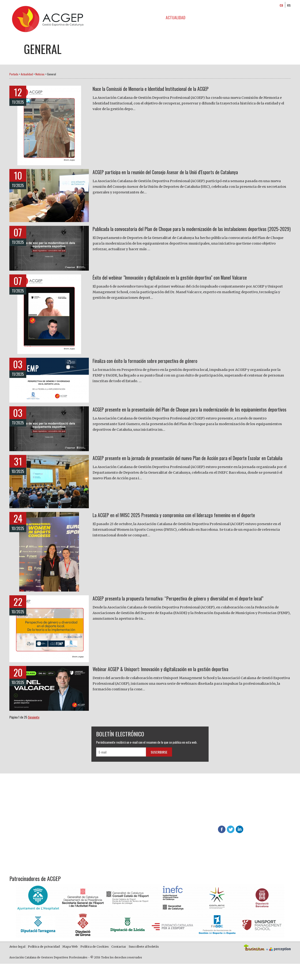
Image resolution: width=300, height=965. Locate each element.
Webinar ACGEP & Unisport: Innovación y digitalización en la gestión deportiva (172, 669)
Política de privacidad (44, 947)
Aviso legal (17, 947)
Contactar (118, 947)
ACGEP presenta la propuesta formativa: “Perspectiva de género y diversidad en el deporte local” (191, 599)
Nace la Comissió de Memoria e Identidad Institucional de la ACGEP (161, 89)
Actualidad (175, 17)
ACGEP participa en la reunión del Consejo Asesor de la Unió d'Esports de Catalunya (177, 173)
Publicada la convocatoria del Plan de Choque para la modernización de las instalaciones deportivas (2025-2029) (182, 233)
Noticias (40, 74)
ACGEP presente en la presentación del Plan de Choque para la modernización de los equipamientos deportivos (178, 414)
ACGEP (122, 17)
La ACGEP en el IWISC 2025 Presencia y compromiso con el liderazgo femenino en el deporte (187, 515)
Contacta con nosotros (118, 828)
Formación (146, 17)
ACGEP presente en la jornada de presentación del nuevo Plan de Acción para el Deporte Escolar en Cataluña (190, 462)
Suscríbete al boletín (144, 947)
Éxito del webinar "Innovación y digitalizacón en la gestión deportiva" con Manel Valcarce (182, 278)
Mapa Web (70, 947)
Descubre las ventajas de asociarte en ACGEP (206, 810)
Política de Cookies (94, 947)
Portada (13, 74)
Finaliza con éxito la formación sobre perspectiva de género (153, 361)
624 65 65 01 (208, 819)
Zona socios (206, 17)
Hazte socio (107, 805)
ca (282, 5)
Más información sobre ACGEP (122, 817)
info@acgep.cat (267, 819)
